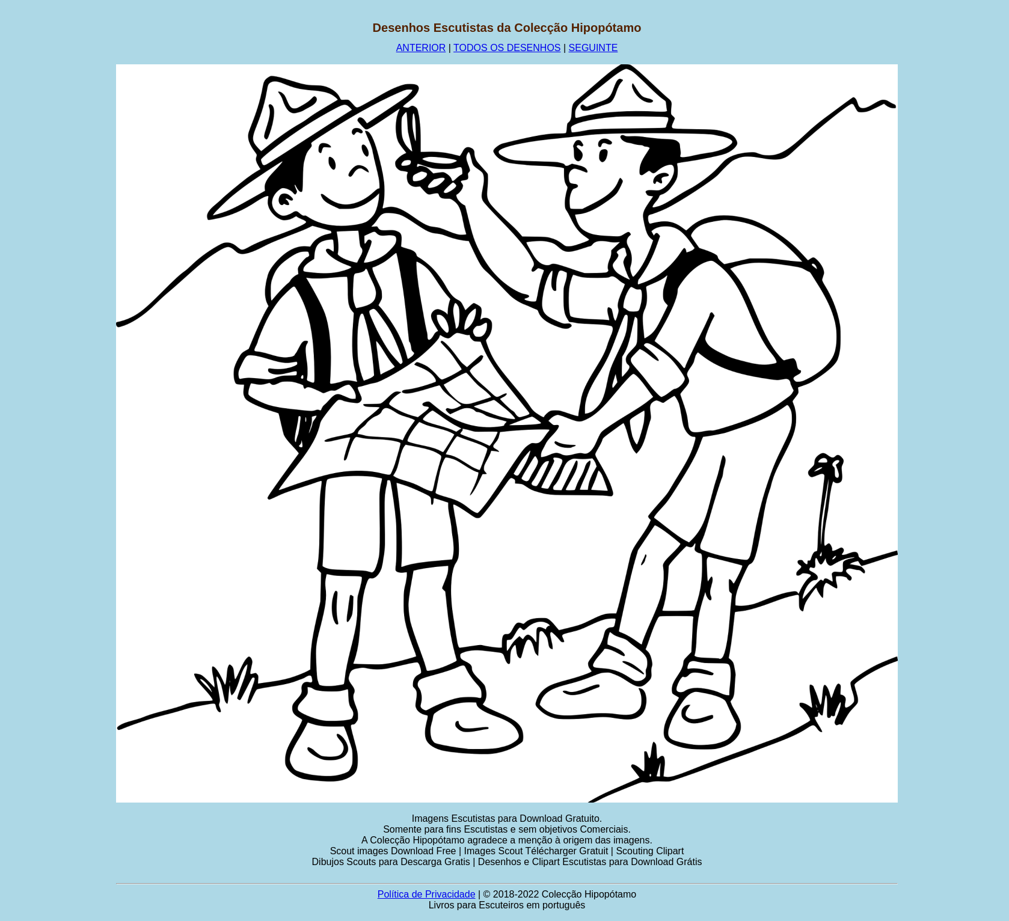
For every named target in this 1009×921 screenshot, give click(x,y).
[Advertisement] (58, 201)
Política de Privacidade (427, 894)
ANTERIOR (421, 48)
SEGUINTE (593, 48)
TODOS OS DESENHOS (506, 48)
